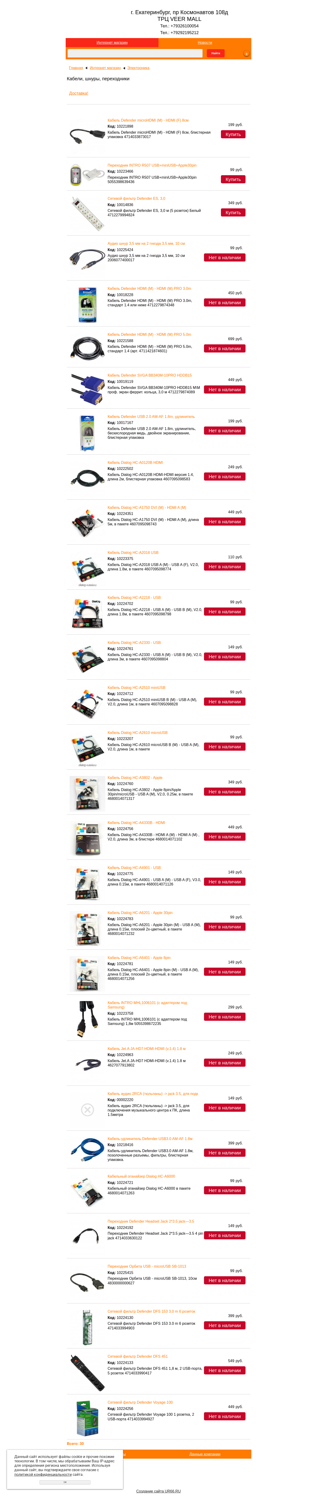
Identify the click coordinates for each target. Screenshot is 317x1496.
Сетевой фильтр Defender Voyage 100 (140, 1402)
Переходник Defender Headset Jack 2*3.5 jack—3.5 (151, 1221)
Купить (233, 134)
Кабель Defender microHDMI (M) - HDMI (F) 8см (148, 120)
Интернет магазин (112, 43)
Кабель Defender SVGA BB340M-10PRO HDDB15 (150, 375)
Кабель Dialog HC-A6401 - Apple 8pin (139, 958)
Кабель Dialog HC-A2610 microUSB (138, 733)
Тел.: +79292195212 (179, 32)
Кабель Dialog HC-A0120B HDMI (135, 463)
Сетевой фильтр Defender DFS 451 (138, 1356)
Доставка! (78, 93)
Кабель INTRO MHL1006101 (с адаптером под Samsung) (147, 1005)
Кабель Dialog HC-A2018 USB (133, 553)
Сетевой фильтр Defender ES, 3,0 (136, 198)
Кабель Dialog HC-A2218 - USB (134, 598)
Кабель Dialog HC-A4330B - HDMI (136, 823)
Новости (205, 43)
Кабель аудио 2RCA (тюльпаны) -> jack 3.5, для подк (153, 1094)
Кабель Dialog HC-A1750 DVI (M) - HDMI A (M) (147, 508)
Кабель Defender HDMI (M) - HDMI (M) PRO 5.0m (149, 334)
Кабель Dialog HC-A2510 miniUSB (136, 688)
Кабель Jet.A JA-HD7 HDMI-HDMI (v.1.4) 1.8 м (147, 1049)
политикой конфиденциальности (43, 1474)
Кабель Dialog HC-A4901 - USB (134, 868)
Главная (76, 68)
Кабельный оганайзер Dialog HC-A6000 (141, 1176)
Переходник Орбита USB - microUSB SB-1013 (147, 1266)
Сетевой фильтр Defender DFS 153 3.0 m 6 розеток (151, 1311)
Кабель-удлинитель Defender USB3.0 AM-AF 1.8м (150, 1139)
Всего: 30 (75, 1444)
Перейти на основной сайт (158, 1484)
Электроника (138, 68)
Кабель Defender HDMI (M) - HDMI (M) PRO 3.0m (149, 289)
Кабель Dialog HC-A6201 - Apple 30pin (140, 913)
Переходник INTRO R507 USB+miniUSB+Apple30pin (152, 165)
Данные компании (204, 1454)
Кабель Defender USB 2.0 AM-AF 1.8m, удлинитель (151, 417)
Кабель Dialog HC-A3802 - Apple (135, 778)
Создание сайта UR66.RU (158, 1491)
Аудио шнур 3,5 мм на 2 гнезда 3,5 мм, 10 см (146, 244)
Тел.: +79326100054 (179, 26)
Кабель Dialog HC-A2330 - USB (134, 643)
